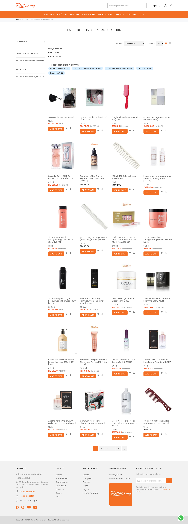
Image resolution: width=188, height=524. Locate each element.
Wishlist (86, 482)
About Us (60, 489)
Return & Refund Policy (119, 478)
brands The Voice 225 (59, 68)
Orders (86, 474)
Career (59, 493)
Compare (87, 478)
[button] (66, 128)
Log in (85, 485)
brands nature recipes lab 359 (119, 68)
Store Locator (62, 482)
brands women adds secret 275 (87, 68)
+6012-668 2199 (27, 496)
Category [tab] (22, 41)
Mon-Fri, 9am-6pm (28, 500)
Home (18, 20)
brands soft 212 (56, 73)
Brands (59, 474)
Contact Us (61, 485)
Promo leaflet (62, 478)
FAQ (57, 496)
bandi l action (54, 56)
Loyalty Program (90, 493)
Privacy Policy (115, 474)
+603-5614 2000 (27, 491)
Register (86, 489)
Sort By (119, 43)
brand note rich (144, 68)
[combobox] (127, 5)
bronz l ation (54, 52)
